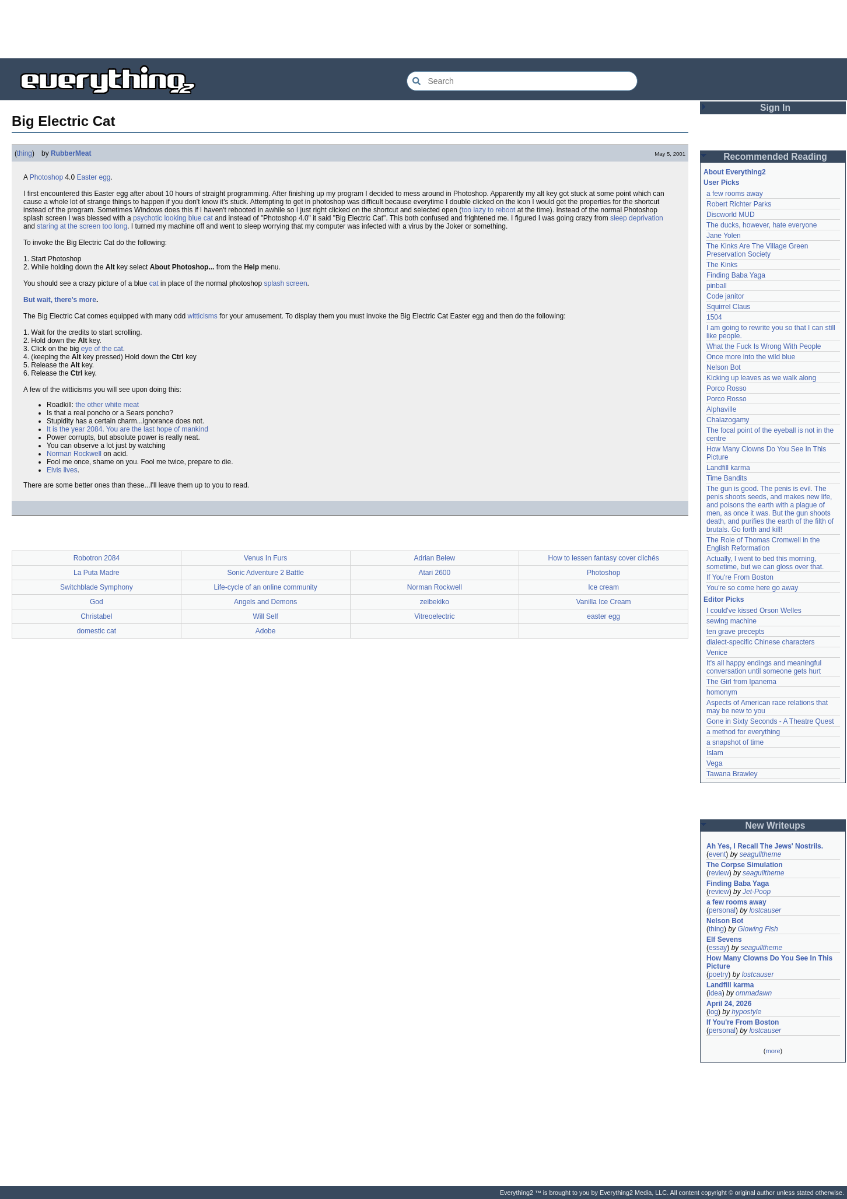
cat (154, 283)
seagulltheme (760, 854)
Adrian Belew (435, 558)
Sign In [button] (775, 108)
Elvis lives (62, 470)
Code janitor (725, 296)
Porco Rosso (726, 388)
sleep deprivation (636, 218)
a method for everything (743, 732)
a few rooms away (734, 194)
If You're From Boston (740, 577)
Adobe (266, 631)
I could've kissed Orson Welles (754, 610)
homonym (721, 692)
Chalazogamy (727, 420)
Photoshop (46, 177)
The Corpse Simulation (744, 865)
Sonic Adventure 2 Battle (265, 573)
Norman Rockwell (74, 454)
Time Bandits (726, 478)
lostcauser (765, 910)
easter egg (603, 616)
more (772, 1050)
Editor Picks (724, 599)
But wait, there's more (59, 300)
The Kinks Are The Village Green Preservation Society (757, 250)
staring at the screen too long (82, 226)
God (96, 602)
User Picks (721, 182)
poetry (718, 974)
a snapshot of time (735, 742)
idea (715, 993)
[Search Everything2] (522, 81)
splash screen (285, 283)
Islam (714, 753)
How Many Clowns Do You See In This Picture (769, 962)
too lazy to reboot (488, 210)
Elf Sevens (724, 939)
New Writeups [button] (776, 825)
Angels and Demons (265, 602)
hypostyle (746, 1012)
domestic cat (96, 631)
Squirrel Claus (728, 307)
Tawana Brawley (731, 774)
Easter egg (93, 177)
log (713, 1012)
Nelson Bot (723, 367)
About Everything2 (735, 172)
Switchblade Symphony (96, 587)
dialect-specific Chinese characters (760, 642)
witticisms (202, 316)
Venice (716, 652)
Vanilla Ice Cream (603, 602)
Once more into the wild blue (750, 357)
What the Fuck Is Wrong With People (763, 346)
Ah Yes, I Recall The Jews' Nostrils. (764, 846)
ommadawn (754, 993)
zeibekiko (434, 602)
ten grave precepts (735, 631)
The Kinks (721, 265)
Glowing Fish (757, 929)
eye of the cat (102, 349)
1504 (714, 317)
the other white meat (107, 405)
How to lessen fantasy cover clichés (603, 558)
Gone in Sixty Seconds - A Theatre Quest (770, 721)
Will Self (265, 616)
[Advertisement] (423, 29)
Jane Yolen (723, 236)
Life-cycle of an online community (265, 587)
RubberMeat (71, 153)
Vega (714, 763)
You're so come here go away (752, 588)
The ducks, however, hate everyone (761, 225)
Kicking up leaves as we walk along (761, 378)
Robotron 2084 (97, 558)
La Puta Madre (97, 573)
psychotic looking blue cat (173, 218)
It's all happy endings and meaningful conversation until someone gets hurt (763, 667)
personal (722, 910)
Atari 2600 (435, 573)
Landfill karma (728, 468)
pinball (716, 286)
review (719, 873)
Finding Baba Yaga (735, 275)
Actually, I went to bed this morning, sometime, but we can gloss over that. (765, 563)
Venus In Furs (265, 558)
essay (718, 948)
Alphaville (721, 409)
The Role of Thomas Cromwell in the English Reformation (763, 544)
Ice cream (603, 587)
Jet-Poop (757, 892)
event (717, 854)
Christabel (96, 616)
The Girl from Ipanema (741, 682)
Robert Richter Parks (738, 204)
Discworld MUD (730, 215)
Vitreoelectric (434, 616)
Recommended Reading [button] (775, 157)
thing (24, 153)
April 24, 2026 (728, 1004)
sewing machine (731, 621)
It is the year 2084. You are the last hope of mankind (127, 429)
